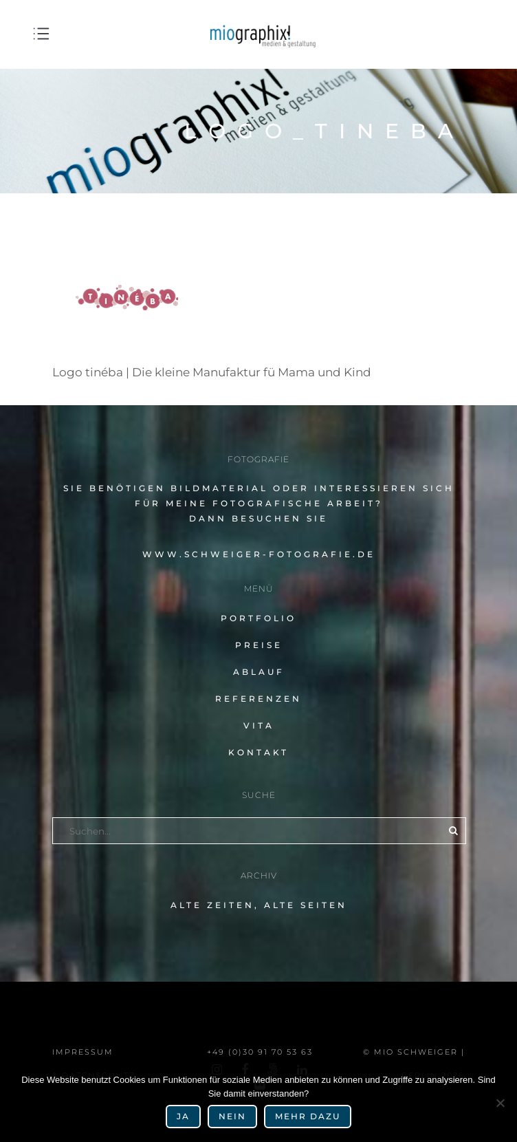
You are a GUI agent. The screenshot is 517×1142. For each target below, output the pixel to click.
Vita (258, 725)
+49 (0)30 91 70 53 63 (260, 1052)
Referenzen (258, 698)
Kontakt (258, 752)
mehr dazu (307, 1116)
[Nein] (500, 1103)
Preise (259, 645)
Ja (183, 1116)
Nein (232, 1116)
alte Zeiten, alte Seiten (258, 905)
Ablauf (259, 672)
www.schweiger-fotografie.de (258, 554)
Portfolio (258, 618)
